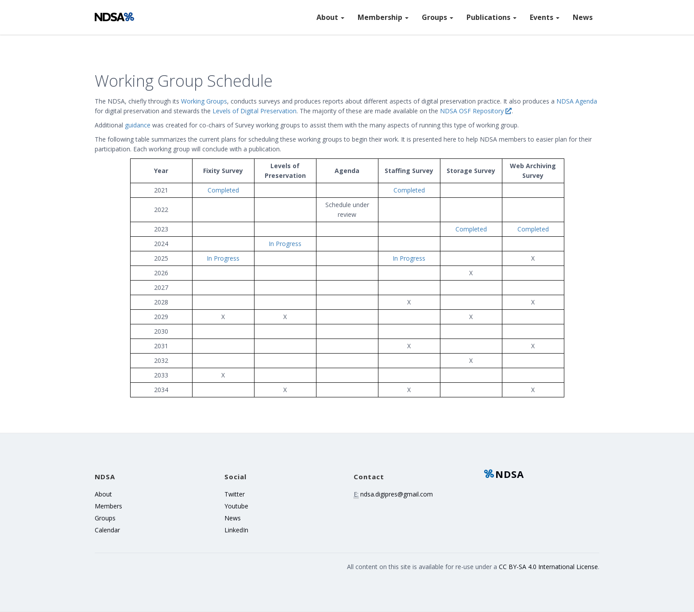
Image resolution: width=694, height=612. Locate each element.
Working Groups (204, 101)
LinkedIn (236, 530)
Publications (492, 17)
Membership (383, 17)
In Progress (285, 243)
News (583, 17)
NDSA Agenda (576, 101)
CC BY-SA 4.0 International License (548, 566)
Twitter (234, 494)
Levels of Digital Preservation (254, 111)
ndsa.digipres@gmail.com (396, 494)
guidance (137, 125)
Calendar (107, 530)
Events (544, 17)
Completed (223, 190)
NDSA (503, 474)
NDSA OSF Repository (476, 111)
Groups (437, 17)
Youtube (236, 506)
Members (108, 506)
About (330, 17)
